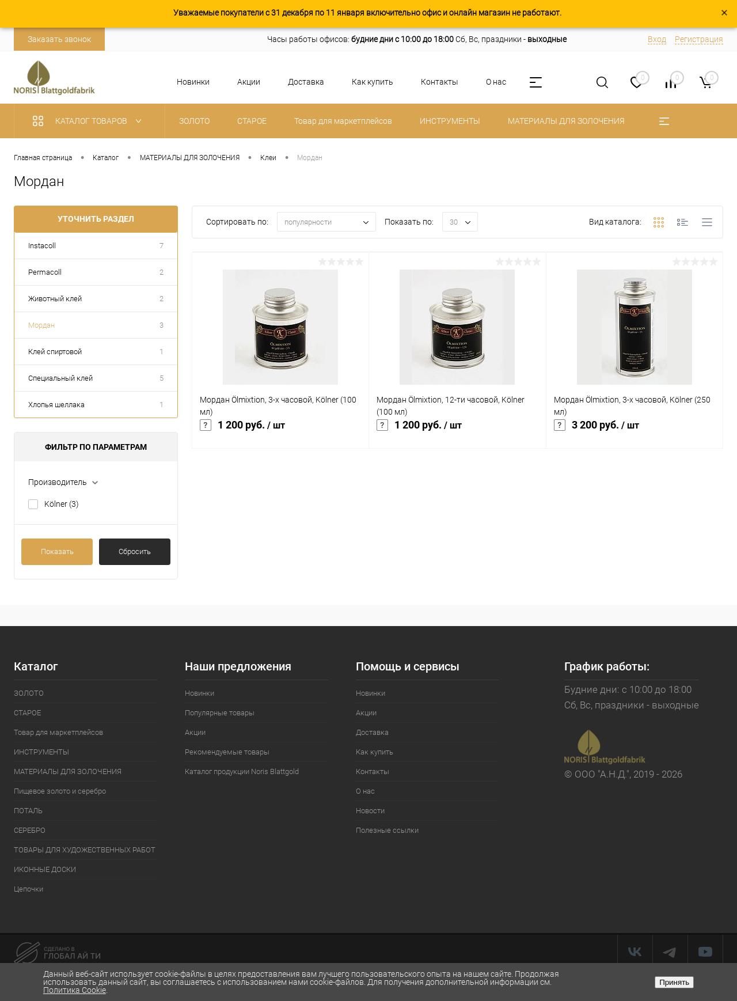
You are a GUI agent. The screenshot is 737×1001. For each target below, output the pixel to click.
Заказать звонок (59, 39)
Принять (674, 982)
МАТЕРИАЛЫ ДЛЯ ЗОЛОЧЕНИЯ (67, 771)
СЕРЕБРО (29, 830)
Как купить (372, 81)
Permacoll (45, 272)
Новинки (193, 81)
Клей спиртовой (55, 351)
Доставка (306, 81)
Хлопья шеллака (56, 404)
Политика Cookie (74, 990)
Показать (57, 551)
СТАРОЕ (27, 712)
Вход (657, 39)
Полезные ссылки (387, 830)
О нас (496, 81)
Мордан (41, 325)
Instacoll (42, 245)
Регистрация (699, 39)
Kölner (61, 504)
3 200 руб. (634, 431)
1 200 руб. (280, 431)
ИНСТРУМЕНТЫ (41, 752)
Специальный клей (60, 378)
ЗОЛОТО (29, 693)
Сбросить (135, 551)
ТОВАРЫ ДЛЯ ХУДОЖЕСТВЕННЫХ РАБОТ (84, 849)
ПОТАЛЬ (28, 810)
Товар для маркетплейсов (58, 732)
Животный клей (55, 298)
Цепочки (28, 889)
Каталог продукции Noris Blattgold (242, 771)
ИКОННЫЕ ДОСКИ (45, 869)
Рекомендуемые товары (227, 752)
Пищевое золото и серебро (60, 791)
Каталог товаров (89, 121)
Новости (370, 810)
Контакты (439, 81)
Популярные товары (219, 712)
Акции (248, 81)
